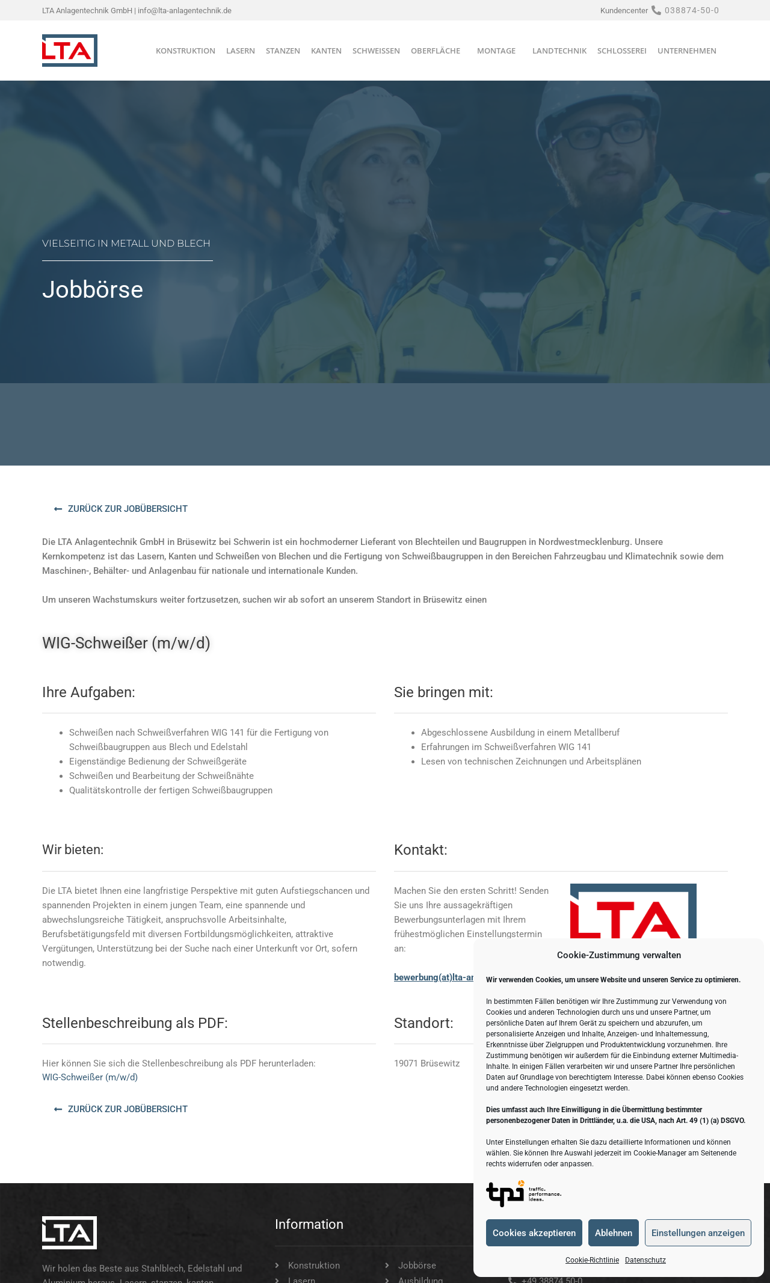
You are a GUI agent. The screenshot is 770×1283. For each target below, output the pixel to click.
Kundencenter (624, 10)
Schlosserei (622, 50)
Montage (499, 51)
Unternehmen (690, 51)
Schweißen (376, 50)
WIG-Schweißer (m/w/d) (90, 1077)
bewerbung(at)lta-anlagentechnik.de (467, 977)
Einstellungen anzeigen (698, 1233)
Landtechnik (559, 50)
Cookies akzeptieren (534, 1233)
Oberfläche (438, 51)
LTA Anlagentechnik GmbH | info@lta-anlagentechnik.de (137, 10)
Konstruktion (185, 50)
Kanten (326, 50)
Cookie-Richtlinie (592, 1260)
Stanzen (283, 50)
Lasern (240, 50)
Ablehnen (613, 1233)
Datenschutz (645, 1260)
